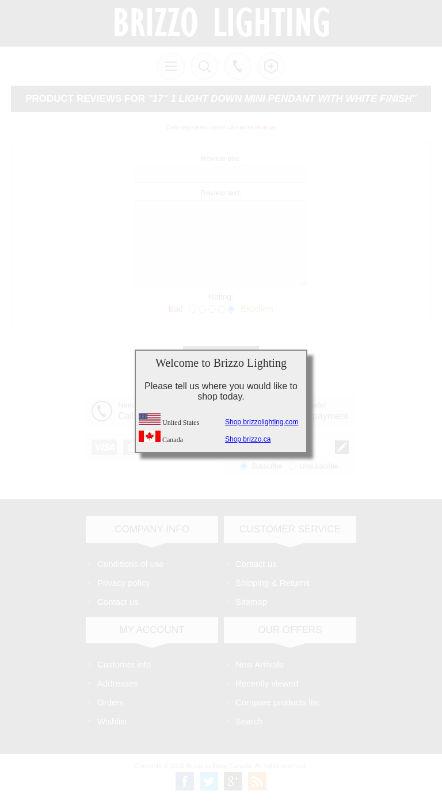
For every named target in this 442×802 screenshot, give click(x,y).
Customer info (124, 664)
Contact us (118, 602)
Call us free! (237, 66)
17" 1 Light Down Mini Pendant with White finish (282, 98)
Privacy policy (123, 583)
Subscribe (267, 466)
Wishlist (112, 721)
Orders (110, 702)
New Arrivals (259, 664)
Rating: (221, 296)
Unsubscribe (319, 466)
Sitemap (251, 602)
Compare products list (277, 702)
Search (249, 721)
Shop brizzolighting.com (261, 422)
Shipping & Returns (272, 583)
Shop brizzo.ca (247, 439)
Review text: (221, 193)
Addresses (117, 683)
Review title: (221, 158)
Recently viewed (266, 683)
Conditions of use (130, 564)
